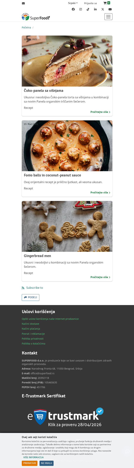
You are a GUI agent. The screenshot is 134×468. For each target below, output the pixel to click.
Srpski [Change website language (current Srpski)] (72, 3)
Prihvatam (29, 463)
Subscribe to (34, 288)
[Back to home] (36, 16)
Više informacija (33, 457)
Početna (26, 27)
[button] (106, 3)
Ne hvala (46, 463)
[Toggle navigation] (108, 16)
